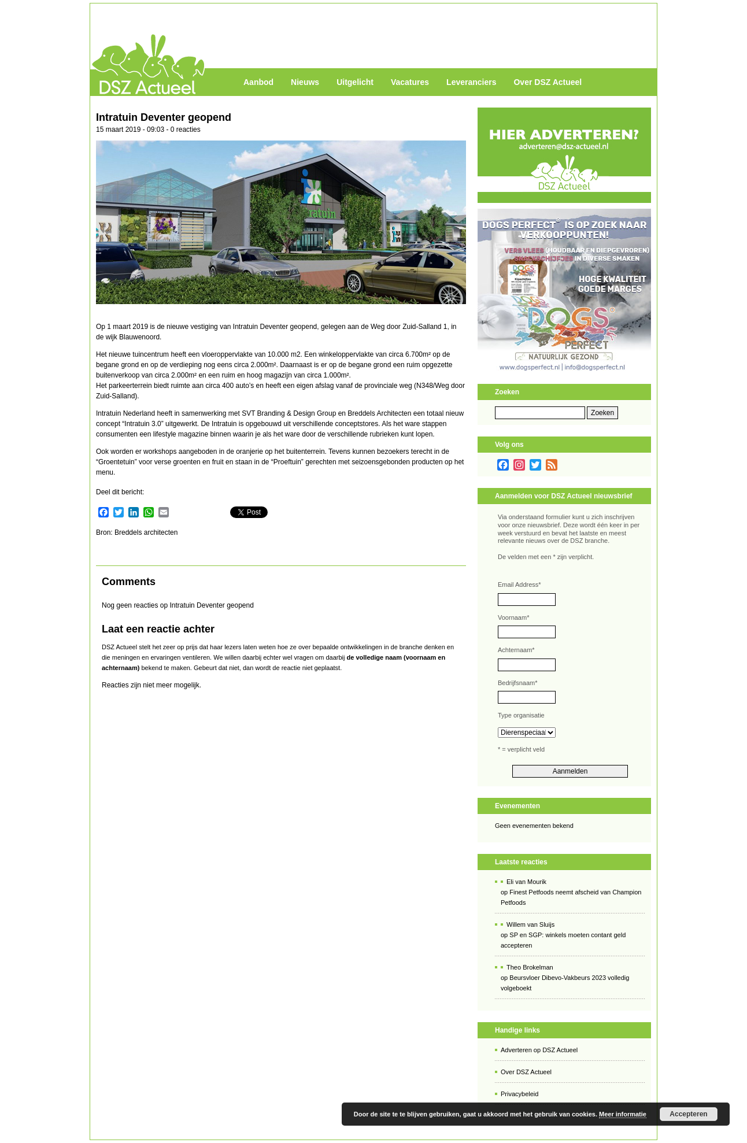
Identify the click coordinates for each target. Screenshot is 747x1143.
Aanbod (258, 82)
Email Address (519, 584)
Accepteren (688, 1114)
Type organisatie (521, 715)
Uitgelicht (355, 82)
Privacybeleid (519, 1093)
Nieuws (305, 82)
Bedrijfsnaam (517, 682)
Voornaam (513, 617)
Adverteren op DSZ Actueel (539, 1049)
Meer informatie (622, 1114)
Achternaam (516, 649)
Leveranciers (471, 82)
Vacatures (410, 82)
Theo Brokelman (529, 967)
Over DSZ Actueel (547, 82)
